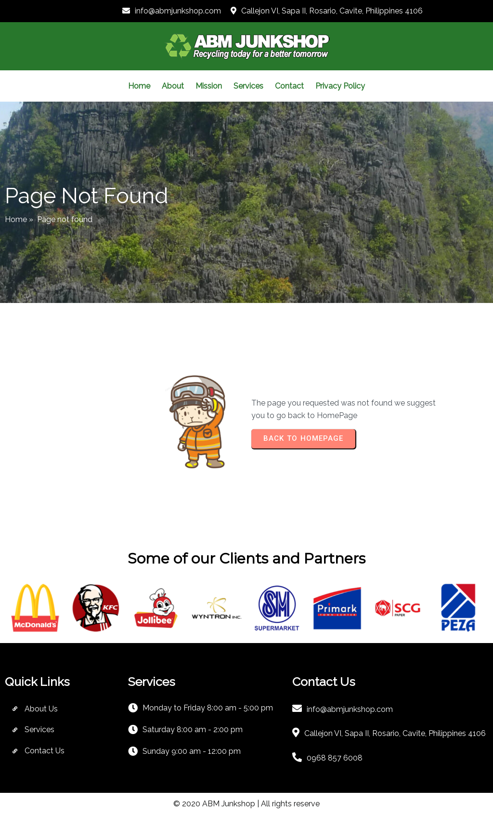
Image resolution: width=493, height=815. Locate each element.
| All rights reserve (287, 803)
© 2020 (187, 803)
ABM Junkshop (228, 803)
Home (16, 219)
